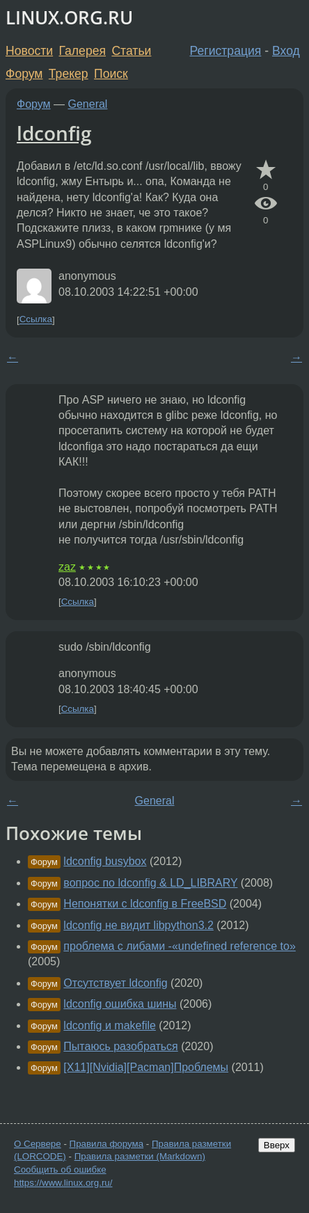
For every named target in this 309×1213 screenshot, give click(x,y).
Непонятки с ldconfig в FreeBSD (144, 904)
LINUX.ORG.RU (69, 18)
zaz (67, 567)
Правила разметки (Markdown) (139, 1156)
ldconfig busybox (104, 861)
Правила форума (107, 1144)
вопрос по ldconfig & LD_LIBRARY (150, 883)
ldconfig (54, 133)
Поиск (111, 74)
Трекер (68, 74)
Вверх (277, 1145)
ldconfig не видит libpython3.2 (138, 925)
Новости (29, 51)
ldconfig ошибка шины (119, 1004)
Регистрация (226, 51)
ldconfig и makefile (109, 1025)
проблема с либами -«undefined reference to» (179, 946)
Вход (286, 51)
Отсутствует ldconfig (115, 983)
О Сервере (37, 1144)
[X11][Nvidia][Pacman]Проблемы (145, 1067)
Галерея (82, 51)
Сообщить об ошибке (60, 1169)
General (88, 104)
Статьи (131, 51)
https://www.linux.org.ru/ (63, 1183)
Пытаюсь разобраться (120, 1046)
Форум (24, 74)
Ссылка (35, 320)
